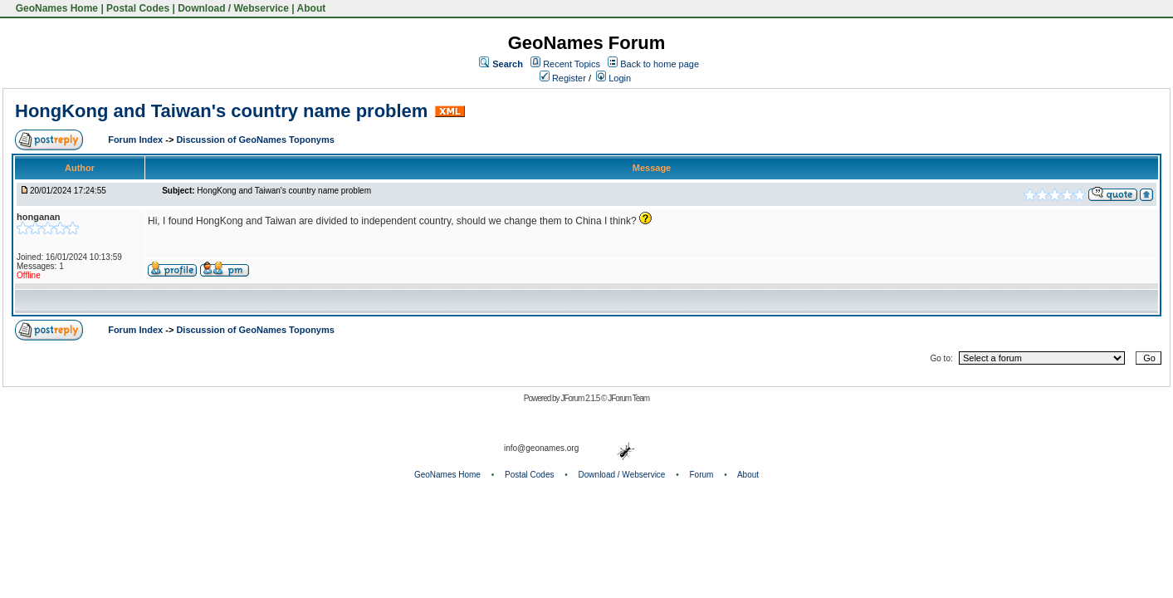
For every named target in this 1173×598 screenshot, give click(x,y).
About (311, 8)
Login (613, 78)
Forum (702, 474)
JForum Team (628, 398)
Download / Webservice (233, 8)
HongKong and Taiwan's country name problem (221, 110)
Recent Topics (571, 64)
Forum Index (136, 140)
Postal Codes (137, 8)
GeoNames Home (55, 8)
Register (563, 78)
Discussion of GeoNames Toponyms (255, 140)
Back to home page (659, 64)
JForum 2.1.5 (580, 398)
